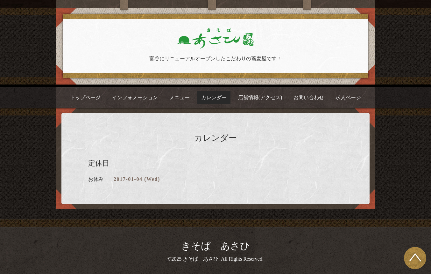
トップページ (85, 97)
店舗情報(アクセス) (260, 97)
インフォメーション (135, 97)
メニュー (179, 97)
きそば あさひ (215, 246)
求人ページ (348, 97)
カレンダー (214, 97)
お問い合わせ (308, 97)
